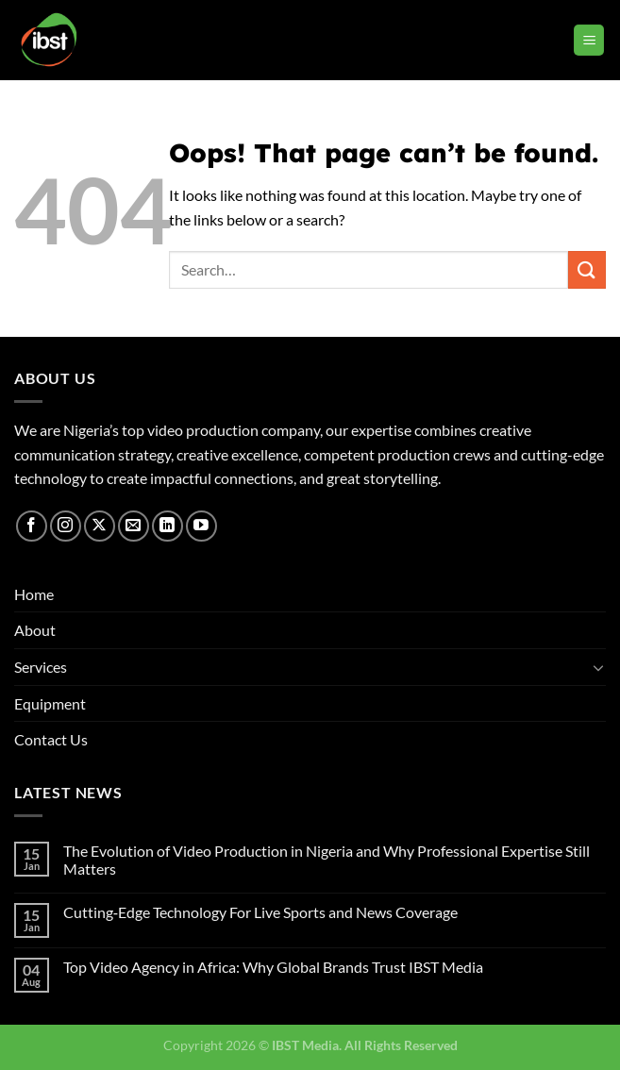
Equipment (50, 703)
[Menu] (589, 40)
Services (40, 667)
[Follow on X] (99, 526)
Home (34, 594)
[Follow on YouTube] (201, 526)
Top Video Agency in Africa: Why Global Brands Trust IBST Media (273, 967)
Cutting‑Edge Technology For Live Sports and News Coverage (260, 912)
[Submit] (587, 269)
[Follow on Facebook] (31, 526)
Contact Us (51, 739)
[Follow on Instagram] (65, 526)
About (35, 630)
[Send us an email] (133, 526)
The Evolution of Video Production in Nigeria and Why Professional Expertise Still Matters (326, 860)
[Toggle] (598, 667)
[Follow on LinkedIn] (167, 526)
